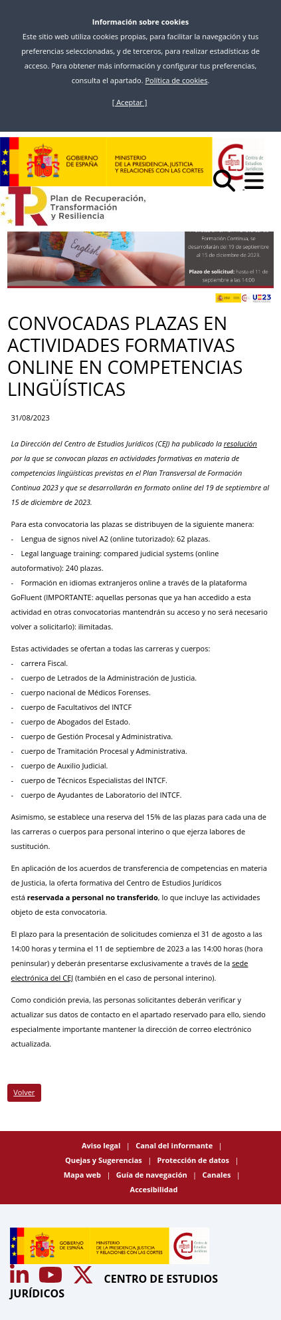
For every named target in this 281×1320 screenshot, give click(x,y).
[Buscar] (228, 186)
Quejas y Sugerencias (104, 1160)
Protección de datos (194, 1160)
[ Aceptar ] (129, 102)
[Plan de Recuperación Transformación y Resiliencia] (72, 206)
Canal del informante (175, 1145)
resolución (240, 443)
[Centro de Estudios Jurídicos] (133, 161)
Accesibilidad (154, 1189)
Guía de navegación (152, 1175)
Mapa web (83, 1175)
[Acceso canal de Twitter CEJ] (84, 1278)
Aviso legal (102, 1145)
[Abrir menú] (257, 186)
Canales (218, 1175)
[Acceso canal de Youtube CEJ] (20, 1278)
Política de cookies (176, 80)
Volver (24, 1092)
